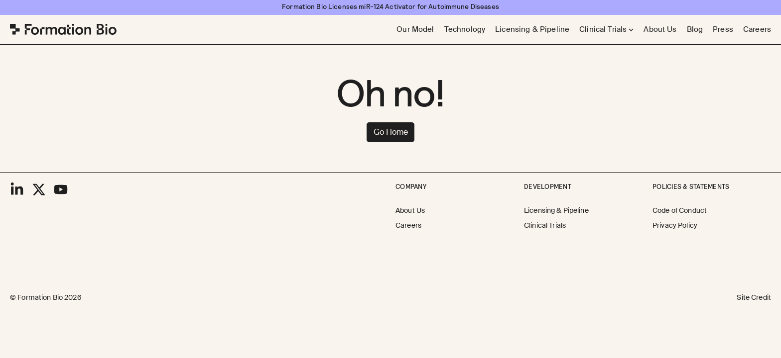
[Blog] (695, 29)
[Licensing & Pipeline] (532, 29)
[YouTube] (61, 189)
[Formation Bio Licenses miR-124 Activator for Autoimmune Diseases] (390, 7)
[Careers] (757, 29)
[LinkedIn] (17, 189)
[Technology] (465, 29)
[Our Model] (415, 29)
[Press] (723, 29)
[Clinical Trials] (545, 225)
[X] (39, 189)
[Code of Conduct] (679, 210)
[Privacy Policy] (674, 225)
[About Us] (660, 29)
